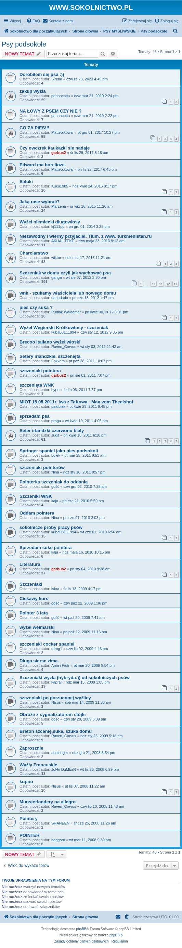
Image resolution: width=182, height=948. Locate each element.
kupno (26, 781)
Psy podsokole (24, 44)
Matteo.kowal (62, 132)
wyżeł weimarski (37, 627)
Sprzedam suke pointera (46, 547)
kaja (54, 501)
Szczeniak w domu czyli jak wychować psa (65, 272)
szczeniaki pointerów (42, 467)
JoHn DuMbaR (63, 769)
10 (153, 284)
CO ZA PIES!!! (34, 127)
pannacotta (60, 96)
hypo (55, 390)
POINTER (30, 835)
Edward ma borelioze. (43, 164)
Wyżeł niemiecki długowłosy (50, 221)
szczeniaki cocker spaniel (47, 644)
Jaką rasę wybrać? (40, 201)
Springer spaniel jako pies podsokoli (59, 450)
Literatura (30, 564)
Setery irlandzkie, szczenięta (50, 356)
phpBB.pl (116, 935)
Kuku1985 (59, 186)
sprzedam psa (35, 416)
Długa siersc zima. (39, 660)
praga (56, 421)
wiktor (56, 258)
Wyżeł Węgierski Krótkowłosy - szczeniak (64, 327)
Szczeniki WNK (36, 496)
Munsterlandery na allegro (48, 801)
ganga (56, 277)
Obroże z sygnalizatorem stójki (53, 714)
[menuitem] (33, 21)
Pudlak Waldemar (66, 312)
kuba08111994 (63, 332)
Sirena (56, 79)
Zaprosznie (31, 748)
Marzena (58, 206)
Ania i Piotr (60, 665)
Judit (55, 435)
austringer (59, 753)
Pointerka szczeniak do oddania (54, 481)
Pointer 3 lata (34, 612)
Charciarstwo (34, 253)
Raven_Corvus (63, 347)
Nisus (56, 702)
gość (55, 486)
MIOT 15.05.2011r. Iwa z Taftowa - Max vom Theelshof (76, 401)
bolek (55, 455)
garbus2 (58, 153)
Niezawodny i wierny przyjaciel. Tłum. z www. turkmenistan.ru (86, 236)
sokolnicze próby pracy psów (51, 527)
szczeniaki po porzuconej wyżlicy (55, 697)
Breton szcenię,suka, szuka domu (56, 731)
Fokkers (58, 361)
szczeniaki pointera (40, 370)
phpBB (81, 929)
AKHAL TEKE (62, 241)
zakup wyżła (33, 91)
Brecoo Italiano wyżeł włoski (50, 342)
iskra (55, 589)
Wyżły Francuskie (38, 764)
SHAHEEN (60, 823)
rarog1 (56, 649)
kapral (56, 682)
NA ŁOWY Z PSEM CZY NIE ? (50, 111)
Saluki (26, 181)
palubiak (58, 406)
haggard (58, 840)
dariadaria (59, 298)
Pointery (29, 818)
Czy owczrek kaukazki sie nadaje (55, 148)
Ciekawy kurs (34, 598)
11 (160, 284)
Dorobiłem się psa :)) (42, 74)
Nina (55, 472)
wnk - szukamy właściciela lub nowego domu (68, 293)
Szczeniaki (31, 584)
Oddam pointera (37, 513)
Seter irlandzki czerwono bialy (52, 430)
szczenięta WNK (37, 385)
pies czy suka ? (36, 307)
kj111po (58, 226)
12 (168, 284)
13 (175, 284)
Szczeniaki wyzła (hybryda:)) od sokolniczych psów (75, 677)
